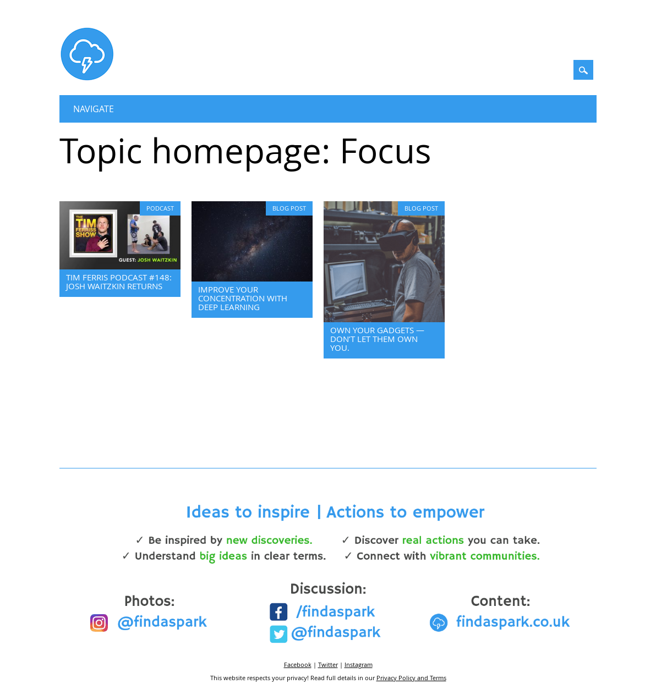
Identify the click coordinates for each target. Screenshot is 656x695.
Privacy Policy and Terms (411, 678)
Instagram (359, 664)
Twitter (328, 664)
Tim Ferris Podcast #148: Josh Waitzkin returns (119, 281)
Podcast (160, 208)
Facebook (297, 664)
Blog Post (289, 208)
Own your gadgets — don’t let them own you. (377, 338)
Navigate (93, 109)
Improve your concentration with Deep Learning (242, 298)
